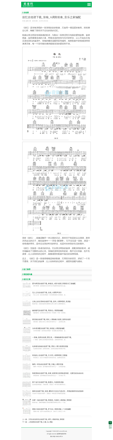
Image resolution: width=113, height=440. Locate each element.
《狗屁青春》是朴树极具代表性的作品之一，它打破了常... (56, 374)
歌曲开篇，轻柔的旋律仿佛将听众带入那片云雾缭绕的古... (56, 302)
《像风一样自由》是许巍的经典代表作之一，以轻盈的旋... (56, 365)
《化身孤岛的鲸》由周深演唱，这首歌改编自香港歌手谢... (56, 347)
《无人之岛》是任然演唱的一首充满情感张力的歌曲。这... (56, 293)
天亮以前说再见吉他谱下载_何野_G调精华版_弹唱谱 (46, 419)
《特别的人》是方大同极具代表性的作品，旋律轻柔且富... (56, 356)
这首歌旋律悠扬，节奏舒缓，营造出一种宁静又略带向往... (56, 383)
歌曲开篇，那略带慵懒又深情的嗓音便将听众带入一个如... (56, 401)
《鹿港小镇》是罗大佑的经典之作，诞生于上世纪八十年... (56, 410)
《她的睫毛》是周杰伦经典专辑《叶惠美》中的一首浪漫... (56, 311)
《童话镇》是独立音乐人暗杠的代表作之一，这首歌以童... (56, 320)
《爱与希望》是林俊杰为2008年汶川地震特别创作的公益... (56, 284)
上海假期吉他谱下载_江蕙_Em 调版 (40, 422)
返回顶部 (110, 425)
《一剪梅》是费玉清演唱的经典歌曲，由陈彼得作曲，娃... (56, 338)
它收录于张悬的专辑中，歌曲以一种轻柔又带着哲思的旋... (56, 392)
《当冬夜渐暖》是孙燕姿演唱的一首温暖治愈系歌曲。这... (56, 329)
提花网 (37, 5)
